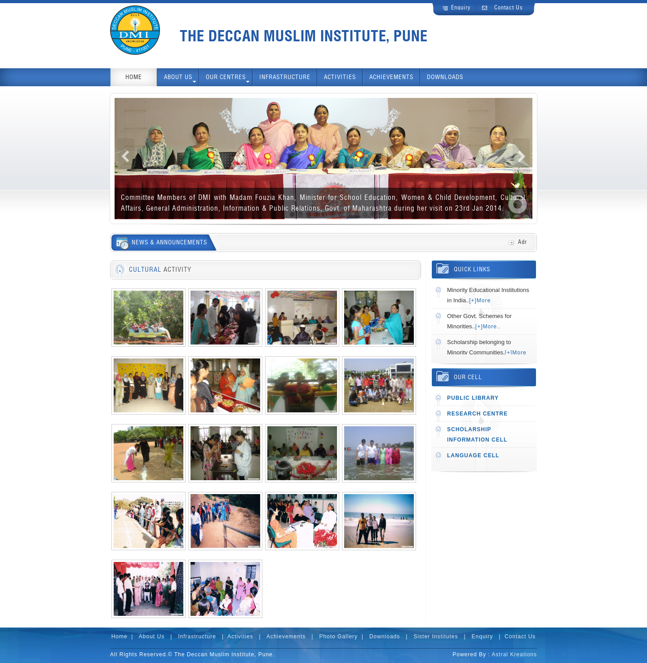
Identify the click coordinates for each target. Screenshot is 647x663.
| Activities (236, 636)
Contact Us (508, 8)
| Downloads (380, 636)
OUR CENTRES (227, 79)
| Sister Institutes (431, 636)
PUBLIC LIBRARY (473, 398)
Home (119, 636)
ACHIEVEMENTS (391, 77)
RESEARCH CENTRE (477, 414)
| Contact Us (515, 636)
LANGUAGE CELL (473, 455)
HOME (133, 77)
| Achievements (280, 636)
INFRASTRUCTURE (284, 77)
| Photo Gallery (334, 636)
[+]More (480, 300)
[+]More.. (488, 326)
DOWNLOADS (445, 77)
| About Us (147, 636)
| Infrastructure (192, 636)
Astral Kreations (514, 654)
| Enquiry (477, 636)
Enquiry (461, 8)
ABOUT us (180, 79)
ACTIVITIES (340, 77)
